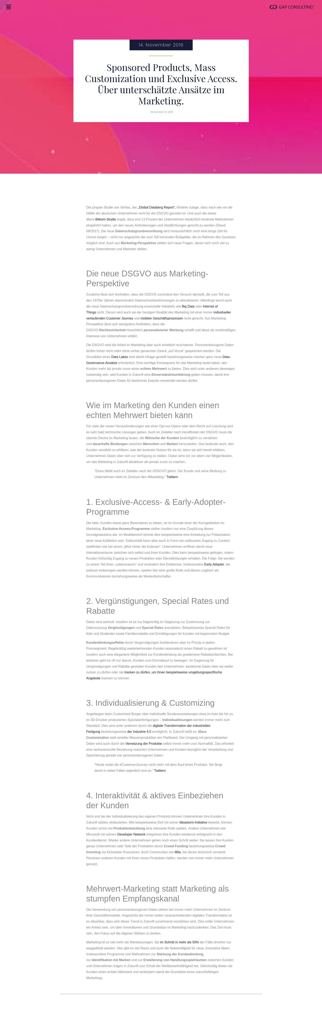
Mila (177, 852)
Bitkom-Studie (105, 219)
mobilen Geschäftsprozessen (161, 318)
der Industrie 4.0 (139, 731)
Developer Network (131, 834)
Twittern (172, 477)
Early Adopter (214, 564)
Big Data (188, 306)
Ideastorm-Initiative (193, 822)
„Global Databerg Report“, (157, 207)
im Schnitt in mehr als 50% (179, 942)
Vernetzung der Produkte (143, 743)
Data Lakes (119, 357)
